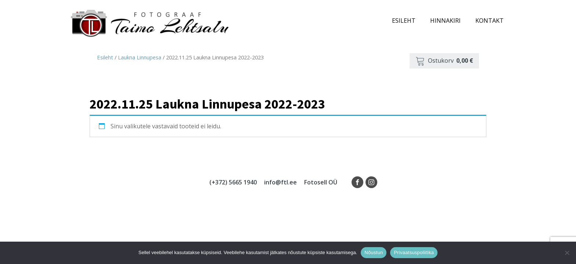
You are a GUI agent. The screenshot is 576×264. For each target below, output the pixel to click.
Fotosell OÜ (320, 182)
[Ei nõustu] (566, 252)
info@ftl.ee (280, 182)
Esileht (403, 20)
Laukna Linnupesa (139, 57)
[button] (444, 61)
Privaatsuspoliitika (414, 252)
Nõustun (373, 252)
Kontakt (489, 20)
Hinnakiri (445, 20)
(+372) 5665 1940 (233, 182)
